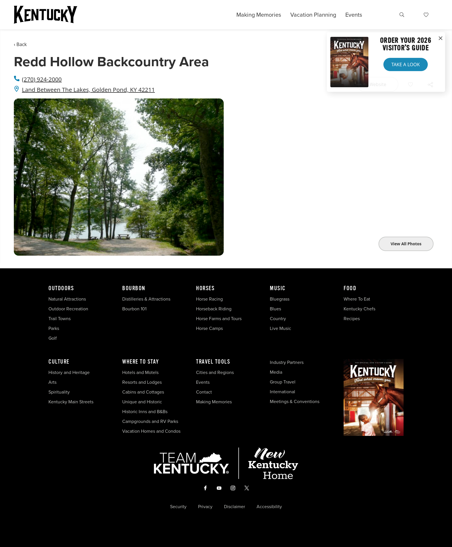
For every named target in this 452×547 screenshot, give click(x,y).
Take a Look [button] (405, 64)
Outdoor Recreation (68, 308)
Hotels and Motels (140, 372)
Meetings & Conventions (294, 401)
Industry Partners (287, 362)
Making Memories (258, 15)
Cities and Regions (215, 372)
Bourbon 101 (134, 308)
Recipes (352, 318)
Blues (275, 308)
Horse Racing (209, 299)
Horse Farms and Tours (219, 318)
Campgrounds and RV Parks (150, 421)
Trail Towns (59, 318)
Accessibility (269, 506)
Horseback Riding (213, 308)
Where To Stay (140, 362)
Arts (52, 382)
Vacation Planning (313, 14)
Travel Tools (213, 362)
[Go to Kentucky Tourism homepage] (45, 15)
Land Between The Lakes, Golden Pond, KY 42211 (88, 90)
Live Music (280, 328)
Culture (58, 362)
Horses (205, 288)
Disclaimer (234, 506)
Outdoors (61, 288)
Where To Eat (357, 299)
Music (278, 288)
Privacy (205, 506)
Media (276, 372)
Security (178, 506)
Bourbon (133, 288)
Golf (52, 338)
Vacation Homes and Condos (151, 431)
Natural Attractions (67, 299)
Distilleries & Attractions (146, 299)
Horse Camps (209, 328)
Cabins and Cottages (143, 392)
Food (350, 288)
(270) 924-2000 (42, 79)
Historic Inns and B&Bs (144, 411)
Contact (204, 392)
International (282, 391)
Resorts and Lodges (142, 382)
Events (353, 14)
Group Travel (282, 382)
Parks (53, 328)
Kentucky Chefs (359, 308)
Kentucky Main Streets (70, 401)
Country (278, 318)
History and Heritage (69, 372)
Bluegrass (279, 299)
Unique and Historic (142, 401)
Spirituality (59, 392)
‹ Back (20, 44)
